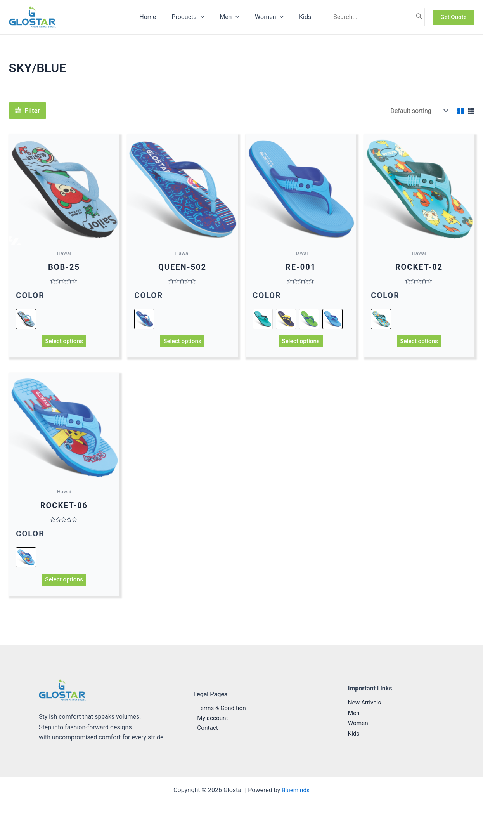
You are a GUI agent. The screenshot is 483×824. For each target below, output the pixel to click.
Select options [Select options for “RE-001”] (300, 341)
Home (161, 17)
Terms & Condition (218, 707)
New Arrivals (365, 702)
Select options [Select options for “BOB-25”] (64, 341)
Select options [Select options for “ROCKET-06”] (64, 581)
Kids (307, 17)
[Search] (419, 17)
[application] (211, 17)
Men (237, 17)
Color (30, 295)
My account (209, 718)
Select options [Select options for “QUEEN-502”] (182, 341)
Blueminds (295, 790)
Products (198, 17)
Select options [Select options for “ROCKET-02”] (419, 341)
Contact (204, 728)
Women (274, 17)
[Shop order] (419, 111)
